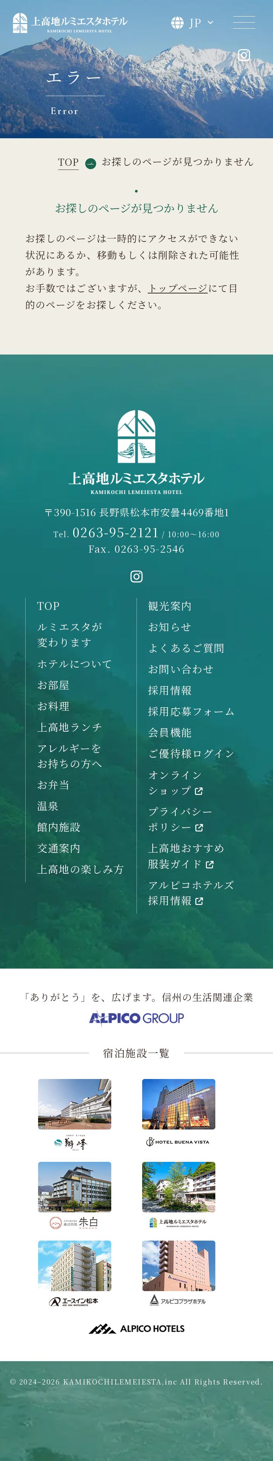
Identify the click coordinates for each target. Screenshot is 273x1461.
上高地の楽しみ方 (81, 868)
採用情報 (170, 689)
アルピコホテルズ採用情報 (191, 892)
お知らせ (169, 626)
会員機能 (170, 732)
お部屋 (53, 684)
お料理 (53, 705)
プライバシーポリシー (180, 819)
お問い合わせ (181, 668)
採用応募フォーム (191, 710)
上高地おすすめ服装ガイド (186, 855)
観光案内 (170, 605)
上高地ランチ (70, 726)
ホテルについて (75, 663)
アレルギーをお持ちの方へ (70, 755)
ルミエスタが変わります (70, 634)
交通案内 (59, 847)
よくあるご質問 (186, 647)
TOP (48, 605)
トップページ (178, 288)
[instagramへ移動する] (136, 577)
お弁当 (53, 784)
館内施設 (59, 826)
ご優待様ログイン (191, 753)
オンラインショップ (175, 782)
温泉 (48, 805)
